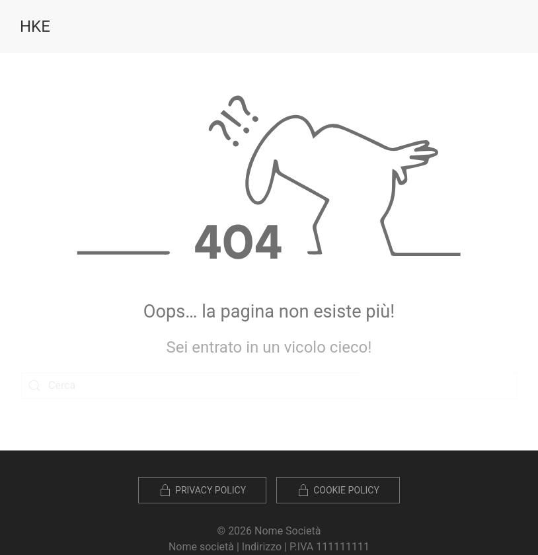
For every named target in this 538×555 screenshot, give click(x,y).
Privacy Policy (202, 490)
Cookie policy (338, 490)
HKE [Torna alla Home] (35, 26)
